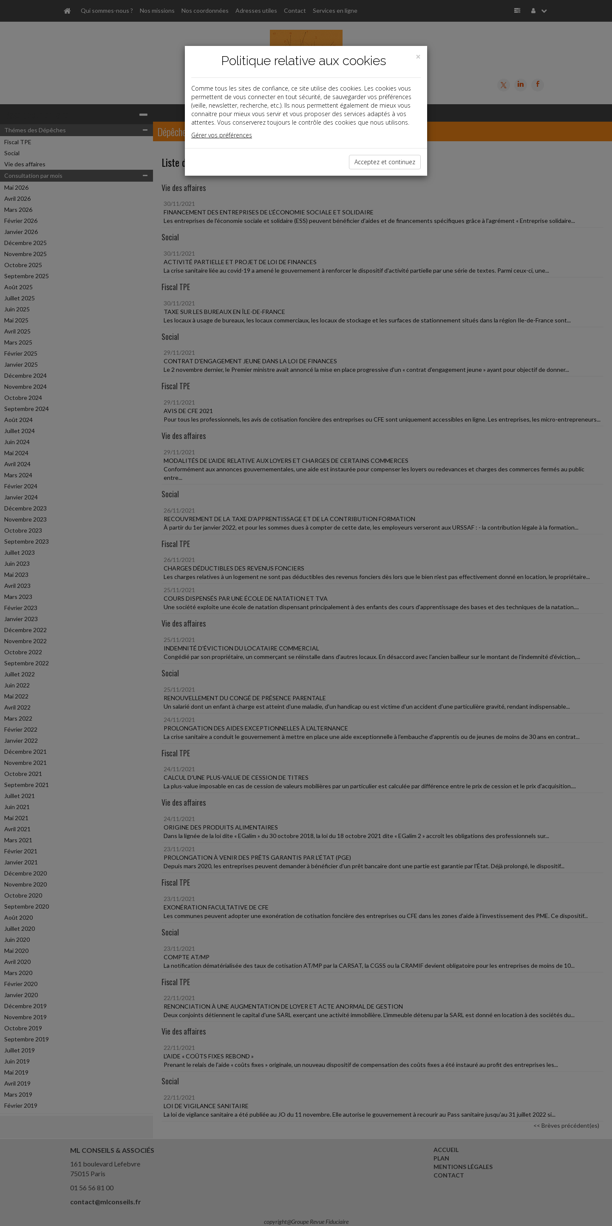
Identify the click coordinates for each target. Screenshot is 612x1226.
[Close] (418, 56)
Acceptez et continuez (384, 162)
